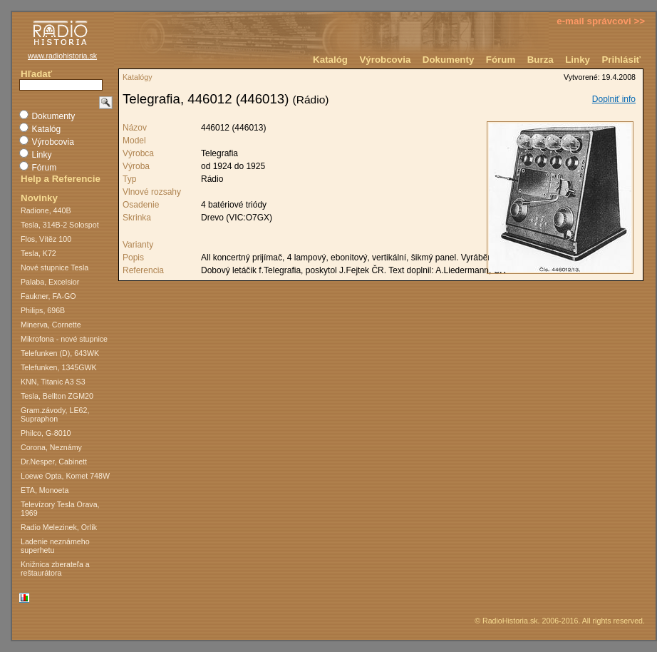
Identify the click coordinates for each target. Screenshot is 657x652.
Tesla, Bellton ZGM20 (57, 396)
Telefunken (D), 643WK (60, 353)
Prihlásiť (621, 59)
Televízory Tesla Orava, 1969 (60, 508)
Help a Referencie (60, 178)
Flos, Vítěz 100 (46, 239)
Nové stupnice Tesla (54, 267)
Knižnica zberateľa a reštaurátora (55, 568)
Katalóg (330, 59)
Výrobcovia (384, 59)
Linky (577, 59)
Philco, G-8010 (46, 433)
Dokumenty (449, 59)
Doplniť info (614, 99)
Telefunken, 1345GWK (59, 367)
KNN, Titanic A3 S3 (53, 381)
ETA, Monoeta (44, 490)
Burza (540, 59)
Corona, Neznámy (51, 447)
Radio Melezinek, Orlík (59, 527)
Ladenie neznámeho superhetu (55, 545)
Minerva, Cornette (51, 324)
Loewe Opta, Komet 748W (65, 476)
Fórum (500, 59)
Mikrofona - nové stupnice (64, 339)
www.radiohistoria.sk (62, 55)
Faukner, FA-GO (48, 296)
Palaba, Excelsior (50, 281)
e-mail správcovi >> (601, 21)
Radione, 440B (46, 210)
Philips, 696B (43, 310)
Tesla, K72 (38, 253)
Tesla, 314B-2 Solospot (60, 224)
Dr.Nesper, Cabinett (54, 461)
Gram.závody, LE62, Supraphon (55, 414)
